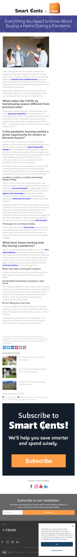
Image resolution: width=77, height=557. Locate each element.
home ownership (30, 399)
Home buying (19, 399)
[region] (56, 539)
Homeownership (10, 397)
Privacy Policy (28, 547)
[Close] (73, 526)
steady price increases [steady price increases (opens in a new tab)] (21, 198)
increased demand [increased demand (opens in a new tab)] (19, 188)
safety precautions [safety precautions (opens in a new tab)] (10, 265)
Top (4, 524)
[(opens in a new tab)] (24, 79)
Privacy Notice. (62, 539)
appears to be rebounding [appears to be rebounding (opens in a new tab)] (12, 193)
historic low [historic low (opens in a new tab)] (29, 227)
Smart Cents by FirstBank (38, 8)
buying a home (24, 397)
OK (57, 544)
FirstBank (11, 399)
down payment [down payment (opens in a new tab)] (41, 220)
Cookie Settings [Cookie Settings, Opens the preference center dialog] (57, 550)
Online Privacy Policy (49, 539)
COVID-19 (33, 397)
